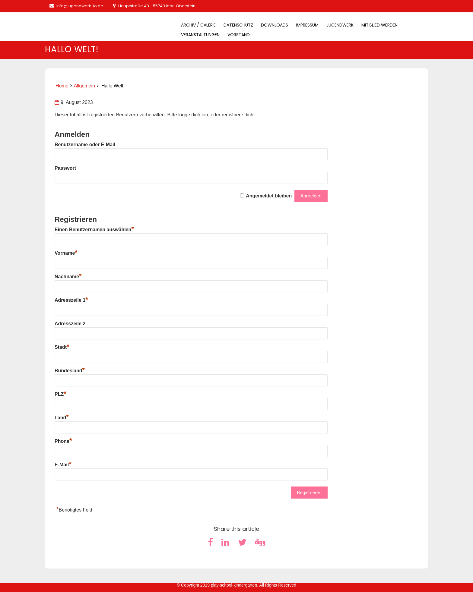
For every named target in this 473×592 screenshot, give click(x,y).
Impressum (307, 25)
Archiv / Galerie (198, 25)
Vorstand (238, 35)
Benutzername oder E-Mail (85, 144)
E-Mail (63, 464)
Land (62, 417)
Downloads (274, 25)
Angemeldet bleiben (269, 195)
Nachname (68, 276)
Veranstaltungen (200, 35)
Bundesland (70, 370)
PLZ (60, 394)
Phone (63, 441)
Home (62, 85)
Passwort (65, 168)
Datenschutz (238, 25)
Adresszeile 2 (70, 323)
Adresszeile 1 (71, 300)
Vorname (66, 253)
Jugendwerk (340, 25)
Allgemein (84, 85)
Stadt (62, 347)
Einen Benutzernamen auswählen (94, 229)
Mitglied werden (379, 25)
